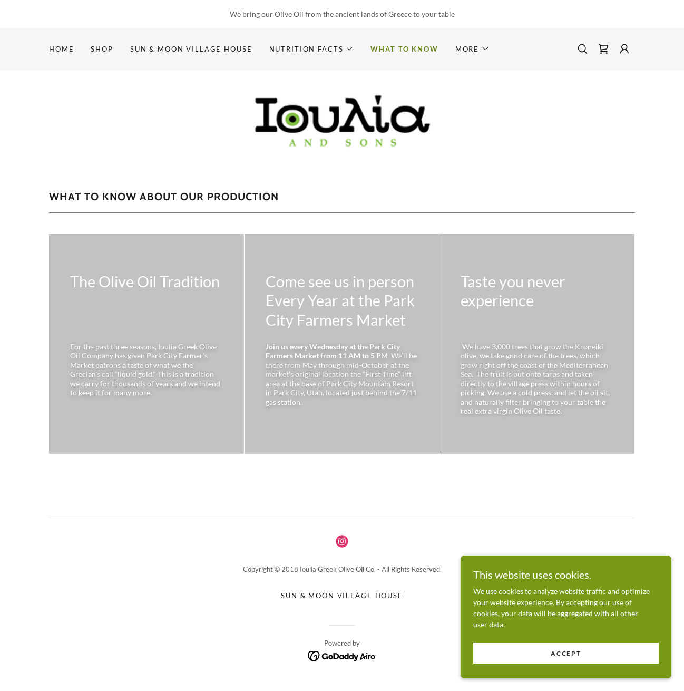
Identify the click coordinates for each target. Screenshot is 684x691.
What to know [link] (404, 49)
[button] (311, 49)
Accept (566, 653)
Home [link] (61, 49)
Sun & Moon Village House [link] (191, 49)
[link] (603, 49)
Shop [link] (102, 49)
